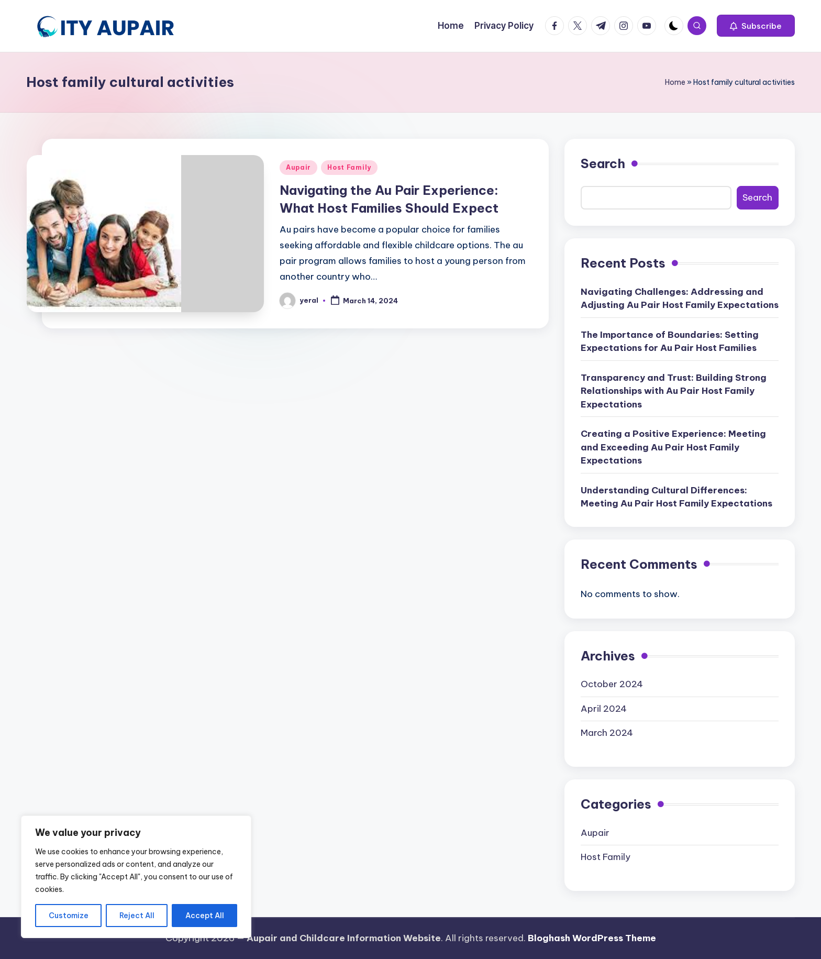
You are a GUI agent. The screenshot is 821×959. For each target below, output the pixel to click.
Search (603, 163)
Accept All (204, 915)
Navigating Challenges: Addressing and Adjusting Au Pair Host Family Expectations (680, 298)
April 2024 (604, 708)
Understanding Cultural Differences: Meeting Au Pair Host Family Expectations (676, 497)
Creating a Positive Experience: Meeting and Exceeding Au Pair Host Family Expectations (673, 447)
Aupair (298, 167)
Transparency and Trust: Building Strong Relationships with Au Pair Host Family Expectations (674, 391)
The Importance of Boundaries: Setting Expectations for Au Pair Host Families (670, 341)
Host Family (349, 167)
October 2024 (612, 684)
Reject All (136, 915)
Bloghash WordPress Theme (592, 938)
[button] (756, 26)
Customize (68, 915)
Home (675, 82)
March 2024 (607, 732)
